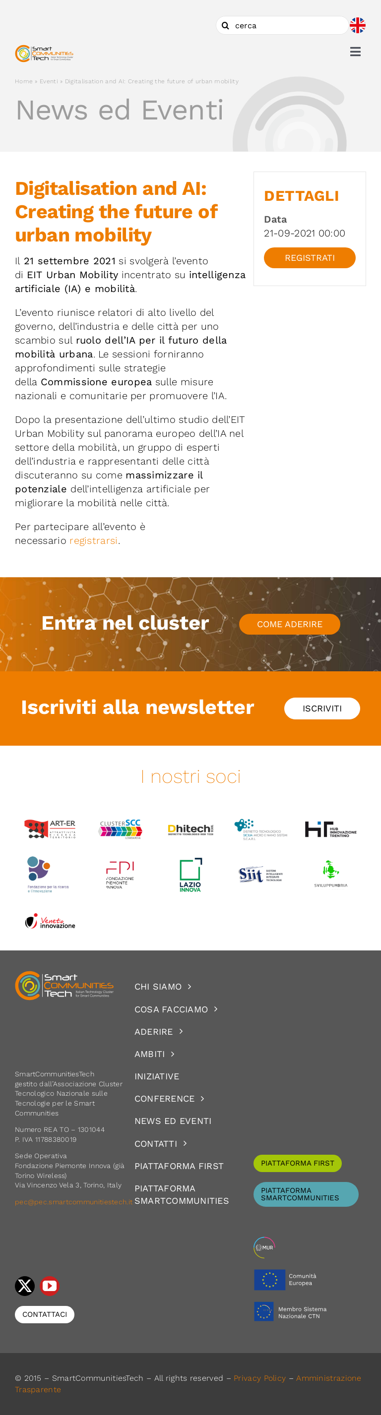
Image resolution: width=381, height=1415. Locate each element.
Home (24, 81)
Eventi (49, 81)
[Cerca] (225, 25)
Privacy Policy (260, 1378)
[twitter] (25, 1286)
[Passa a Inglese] (358, 25)
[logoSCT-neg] (64, 975)
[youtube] (50, 1286)
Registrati (310, 257)
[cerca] (282, 25)
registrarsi (93, 540)
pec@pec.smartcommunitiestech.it (75, 1202)
